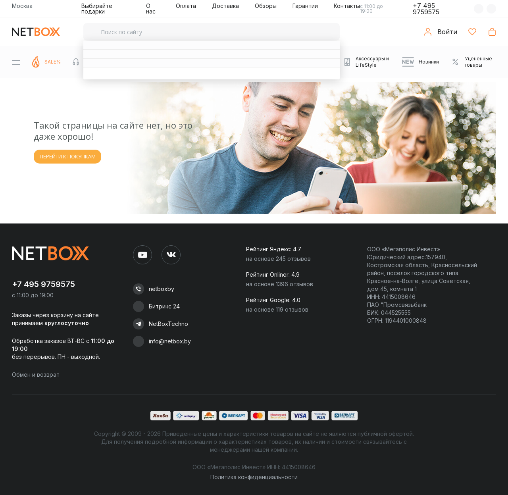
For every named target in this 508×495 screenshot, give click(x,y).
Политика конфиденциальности (254, 477)
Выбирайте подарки (96, 8)
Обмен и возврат (36, 374)
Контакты (347, 5)
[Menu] (16, 62)
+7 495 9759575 (426, 8)
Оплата (186, 5)
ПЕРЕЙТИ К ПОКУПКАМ (68, 156)
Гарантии (305, 5)
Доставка (225, 5)
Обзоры (266, 5)
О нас (151, 8)
